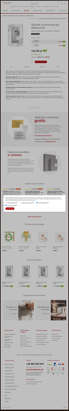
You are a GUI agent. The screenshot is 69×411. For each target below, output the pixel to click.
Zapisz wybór (10, 208)
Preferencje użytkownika (28, 203)
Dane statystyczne (12, 205)
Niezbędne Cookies (12, 203)
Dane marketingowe (43, 203)
